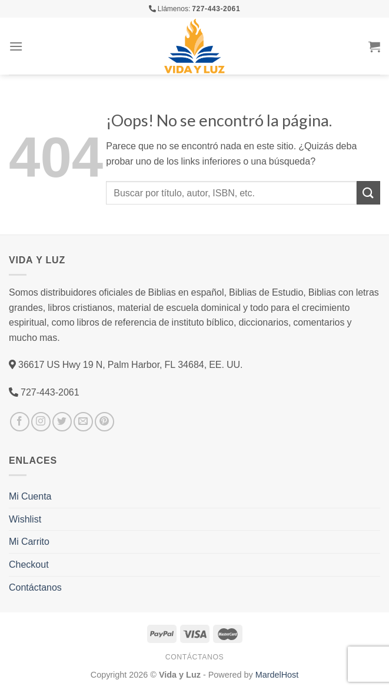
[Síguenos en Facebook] (19, 421)
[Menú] (16, 46)
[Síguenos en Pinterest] (104, 421)
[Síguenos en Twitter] (62, 421)
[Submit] (368, 192)
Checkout (29, 564)
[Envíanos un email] (83, 421)
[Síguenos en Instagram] (41, 421)
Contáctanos (35, 587)
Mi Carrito (29, 541)
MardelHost (277, 674)
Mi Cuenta (30, 496)
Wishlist (25, 519)
